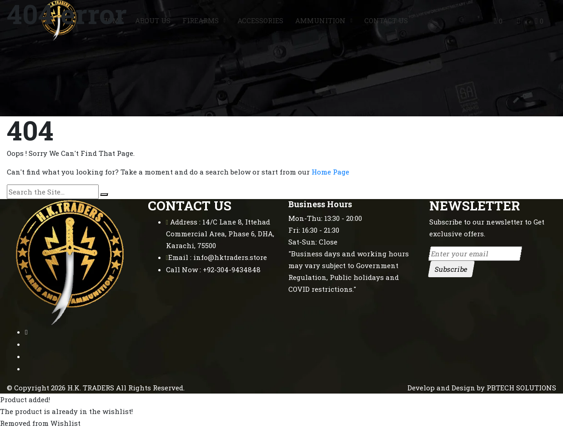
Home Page (330, 171)
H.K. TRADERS (90, 387)
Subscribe (451, 269)
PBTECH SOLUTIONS (521, 387)
